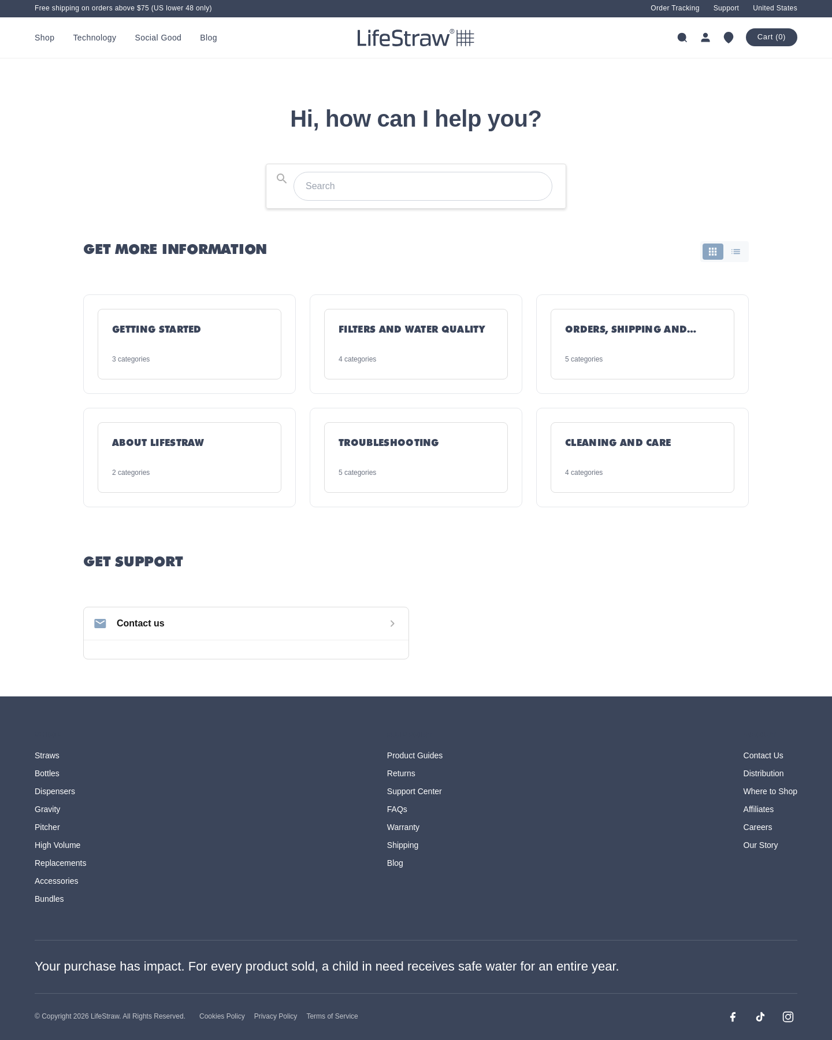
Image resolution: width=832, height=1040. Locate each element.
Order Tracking (675, 8)
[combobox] (416, 186)
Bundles (49, 898)
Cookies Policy (222, 1016)
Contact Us (763, 755)
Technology (94, 37)
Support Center (414, 791)
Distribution (764, 773)
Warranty (403, 827)
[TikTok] (760, 1017)
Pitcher (47, 827)
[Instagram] (788, 1017)
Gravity (47, 809)
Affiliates (759, 809)
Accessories (56, 881)
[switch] (724, 251)
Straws (47, 755)
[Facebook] (732, 1017)
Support (727, 8)
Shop (44, 37)
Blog (208, 37)
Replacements (61, 863)
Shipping (403, 845)
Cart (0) (771, 36)
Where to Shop (770, 791)
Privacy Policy (276, 1016)
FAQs (397, 809)
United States (775, 8)
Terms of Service (332, 1016)
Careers (758, 827)
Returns (401, 773)
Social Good (158, 37)
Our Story (761, 845)
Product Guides (415, 755)
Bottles (47, 773)
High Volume (57, 845)
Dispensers (55, 791)
